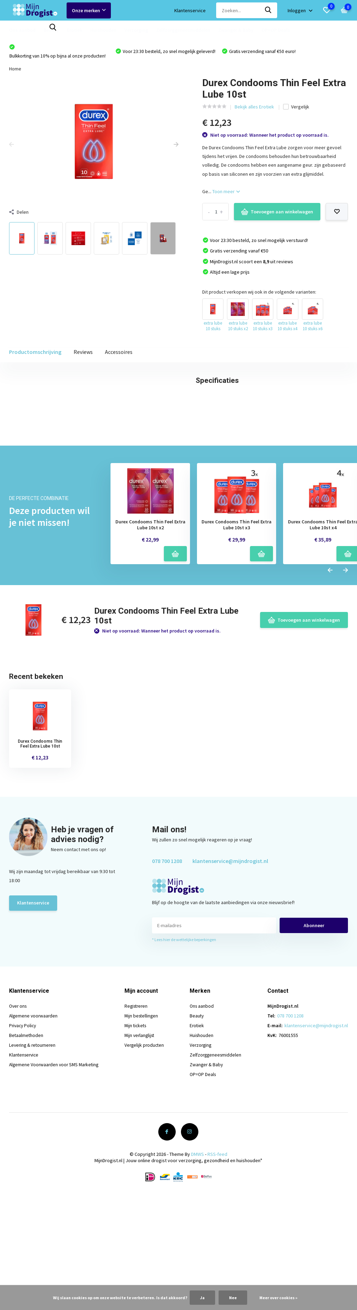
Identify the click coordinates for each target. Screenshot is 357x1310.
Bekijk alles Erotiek (255, 108)
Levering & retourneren (33, 1163)
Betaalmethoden (26, 1153)
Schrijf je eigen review (312, 504)
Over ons (18, 1124)
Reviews (83, 353)
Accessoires (118, 353)
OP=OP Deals (275, 30)
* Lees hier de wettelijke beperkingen (184, 1057)
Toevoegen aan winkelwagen (277, 213)
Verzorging (136, 30)
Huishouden (103, 30)
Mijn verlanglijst (142, 1153)
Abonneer (314, 1043)
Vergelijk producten (146, 1163)
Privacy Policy (23, 1143)
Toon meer (226, 193)
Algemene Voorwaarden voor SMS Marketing (55, 1182)
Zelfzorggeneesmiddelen (183, 30)
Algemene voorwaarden (34, 1133)
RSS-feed (217, 1272)
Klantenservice (190, 10)
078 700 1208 (167, 979)
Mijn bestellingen (143, 1133)
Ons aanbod (22, 30)
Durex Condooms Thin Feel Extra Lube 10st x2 (150, 643)
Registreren (138, 1124)
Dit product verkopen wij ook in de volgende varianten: (259, 293)
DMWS (197, 1272)
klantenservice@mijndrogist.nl (230, 979)
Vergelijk (296, 108)
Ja (202, 1297)
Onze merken (89, 10)
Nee (233, 1297)
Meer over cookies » (278, 1297)
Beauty (51, 30)
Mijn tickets (137, 1143)
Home (15, 70)
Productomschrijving (35, 353)
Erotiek (74, 30)
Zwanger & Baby (235, 30)
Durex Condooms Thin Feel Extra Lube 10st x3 (237, 643)
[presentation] (11, 146)
